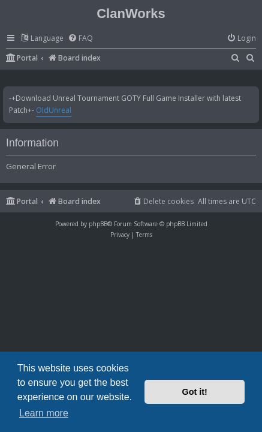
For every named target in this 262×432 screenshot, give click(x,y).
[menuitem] (80, 39)
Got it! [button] (194, 392)
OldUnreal (53, 110)
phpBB (98, 224)
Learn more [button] (43, 413)
